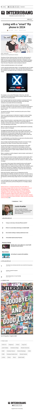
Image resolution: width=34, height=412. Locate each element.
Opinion (16, 30)
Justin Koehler (10, 30)
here (9, 197)
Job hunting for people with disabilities (19, 254)
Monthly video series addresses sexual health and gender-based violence (21, 245)
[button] (29, 19)
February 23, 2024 (22, 30)
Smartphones (15, 201)
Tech (21, 201)
